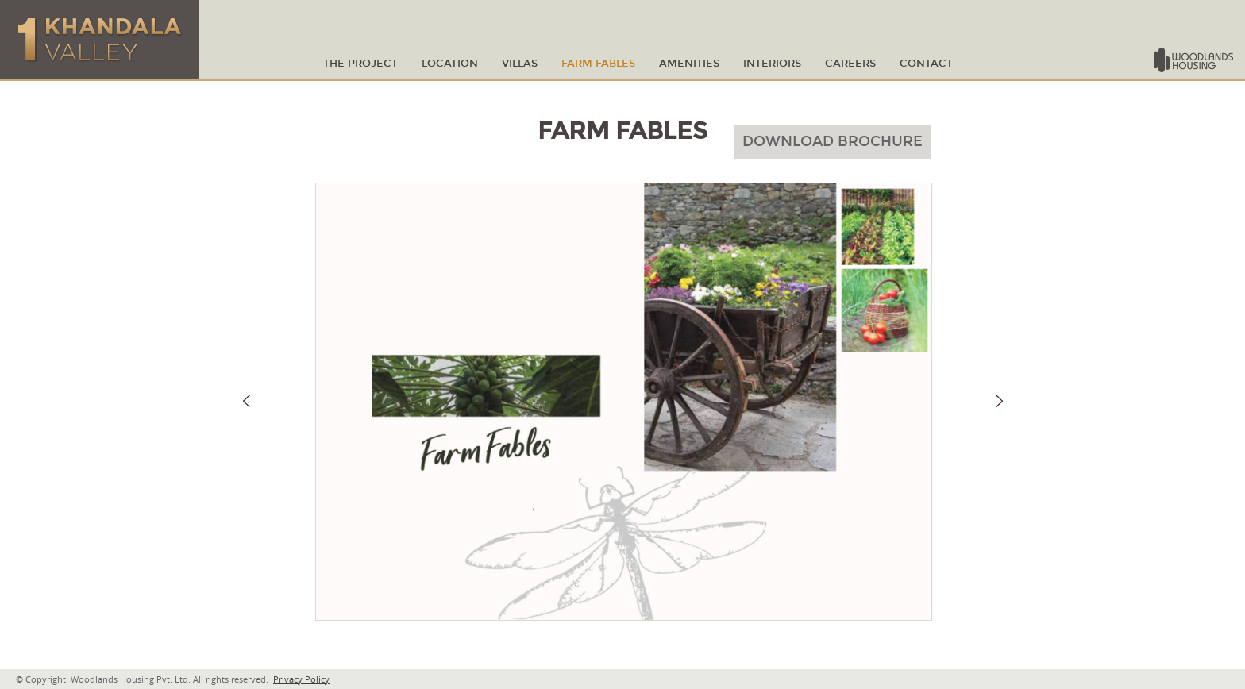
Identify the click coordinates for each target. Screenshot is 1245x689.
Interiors (772, 64)
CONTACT (926, 64)
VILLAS (520, 64)
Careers (850, 64)
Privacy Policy (301, 679)
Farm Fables (598, 64)
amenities (689, 64)
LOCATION (450, 64)
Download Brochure (832, 141)
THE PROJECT (360, 64)
